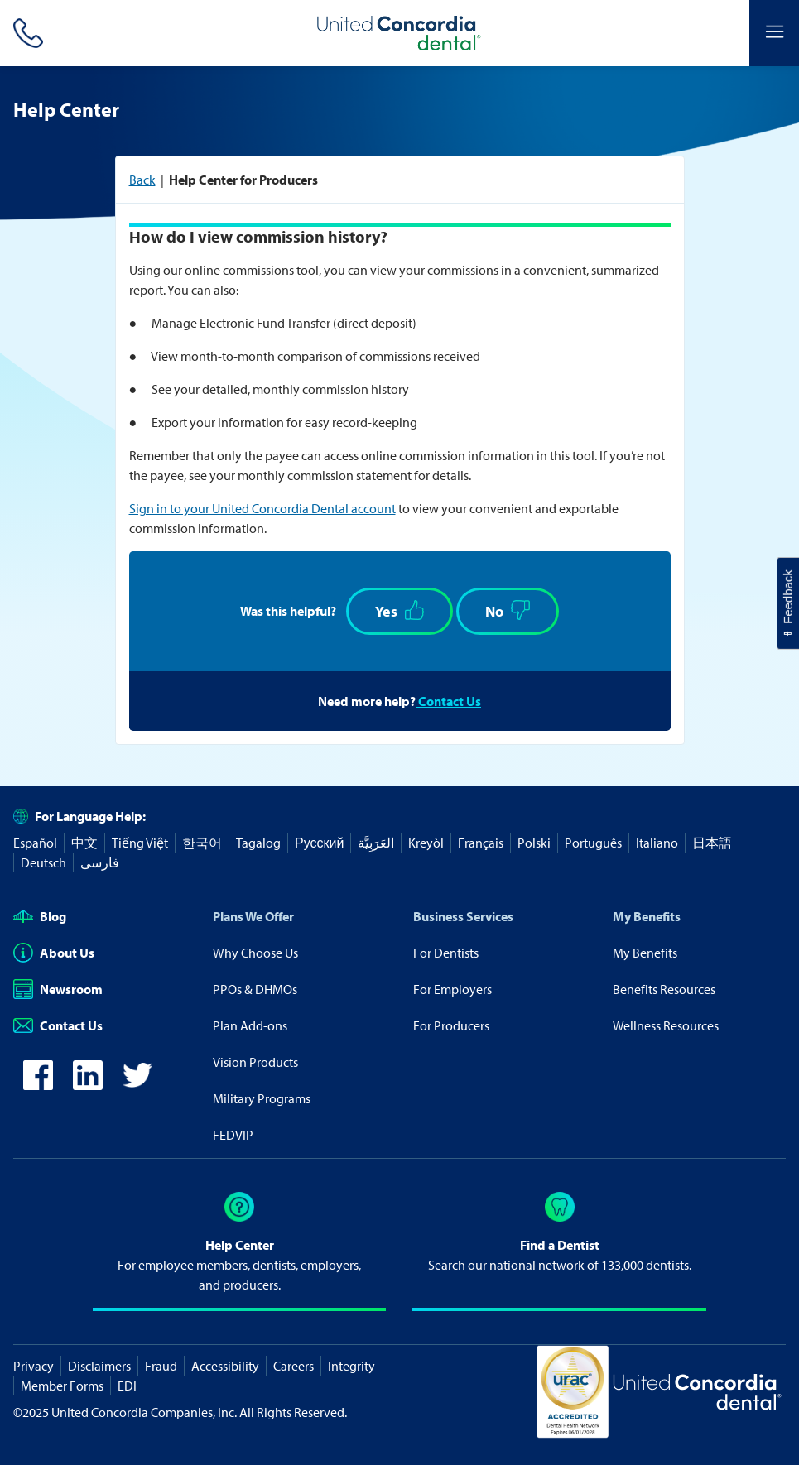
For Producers (451, 1025)
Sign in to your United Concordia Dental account (262, 508)
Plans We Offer (253, 916)
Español (35, 842)
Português (593, 842)
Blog (39, 916)
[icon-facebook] (38, 1085)
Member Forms (62, 1385)
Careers (293, 1365)
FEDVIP (233, 1134)
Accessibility (225, 1365)
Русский (319, 842)
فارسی (99, 862)
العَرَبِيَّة (376, 842)
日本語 (712, 842)
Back (142, 179)
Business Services (463, 916)
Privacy (33, 1365)
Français (480, 842)
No (507, 610)
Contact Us (448, 701)
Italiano (657, 842)
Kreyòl (426, 842)
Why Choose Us (255, 952)
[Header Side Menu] (774, 33)
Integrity (351, 1365)
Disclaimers (99, 1365)
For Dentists (446, 952)
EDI (127, 1385)
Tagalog (258, 842)
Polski (534, 842)
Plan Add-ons (250, 1025)
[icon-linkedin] (88, 1085)
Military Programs (261, 1098)
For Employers (452, 989)
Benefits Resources (664, 989)
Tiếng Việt (140, 842)
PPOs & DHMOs (255, 989)
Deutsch (43, 862)
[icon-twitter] (137, 1085)
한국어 (202, 842)
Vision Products (255, 1062)
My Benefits (647, 916)
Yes (399, 610)
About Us (53, 953)
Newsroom (58, 989)
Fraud (161, 1365)
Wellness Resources (666, 1025)
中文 (84, 842)
